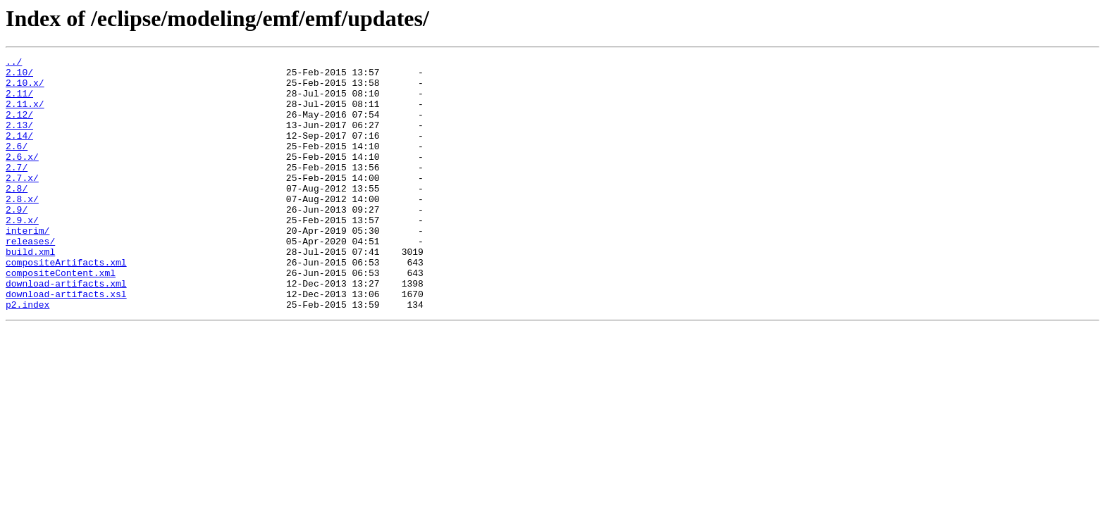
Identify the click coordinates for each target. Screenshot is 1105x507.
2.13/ (19, 139)
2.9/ (16, 240)
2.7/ (16, 190)
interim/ (27, 266)
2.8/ (16, 215)
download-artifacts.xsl (66, 342)
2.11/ (19, 101)
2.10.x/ (25, 88)
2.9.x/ (22, 253)
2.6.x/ (22, 177)
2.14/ (19, 152)
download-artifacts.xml (66, 329)
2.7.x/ (22, 202)
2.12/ (19, 126)
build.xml (30, 291)
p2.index (27, 355)
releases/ (30, 279)
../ (14, 63)
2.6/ (16, 164)
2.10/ (19, 76)
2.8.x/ (22, 228)
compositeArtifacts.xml (66, 304)
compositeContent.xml (61, 317)
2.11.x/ (25, 114)
